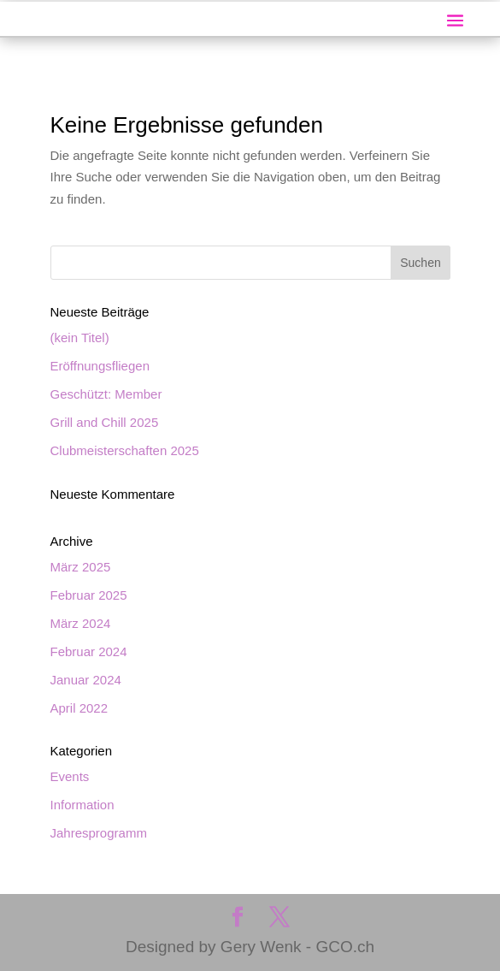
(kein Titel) (79, 337)
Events (70, 776)
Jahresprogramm (98, 833)
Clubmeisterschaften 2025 (124, 450)
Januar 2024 (85, 679)
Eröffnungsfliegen (100, 365)
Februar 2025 (88, 595)
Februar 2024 (88, 651)
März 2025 (80, 567)
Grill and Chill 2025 (104, 422)
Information (82, 804)
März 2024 (80, 623)
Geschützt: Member (106, 394)
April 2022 (79, 708)
